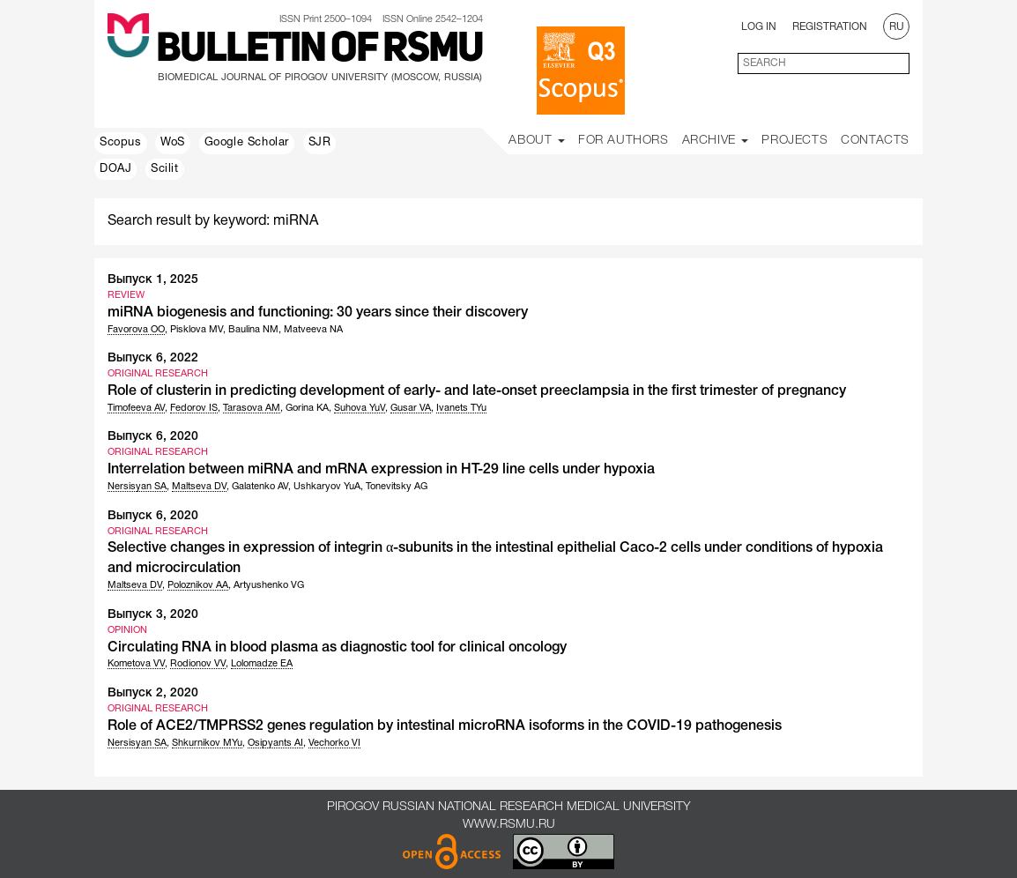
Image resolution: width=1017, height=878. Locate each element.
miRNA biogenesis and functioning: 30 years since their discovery (318, 313)
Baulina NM (253, 329)
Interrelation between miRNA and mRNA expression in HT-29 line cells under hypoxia (381, 470)
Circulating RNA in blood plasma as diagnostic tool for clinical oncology (337, 648)
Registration (829, 27)
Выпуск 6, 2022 (153, 358)
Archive (715, 140)
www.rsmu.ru (509, 824)
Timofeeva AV (136, 408)
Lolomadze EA (262, 663)
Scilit (165, 169)
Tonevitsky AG (396, 486)
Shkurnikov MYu (207, 743)
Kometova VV (136, 663)
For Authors (623, 140)
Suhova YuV (359, 408)
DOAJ (115, 169)
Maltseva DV (199, 486)
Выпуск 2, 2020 (153, 693)
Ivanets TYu (461, 408)
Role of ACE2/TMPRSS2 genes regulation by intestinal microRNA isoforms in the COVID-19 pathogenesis (445, 726)
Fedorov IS (194, 408)
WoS (172, 143)
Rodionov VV (198, 663)
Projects (794, 140)
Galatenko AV (260, 486)
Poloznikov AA (197, 585)
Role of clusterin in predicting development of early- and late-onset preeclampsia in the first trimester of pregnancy (477, 391)
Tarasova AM (251, 408)
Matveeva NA (313, 329)
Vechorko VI (334, 743)
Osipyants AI (275, 743)
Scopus (121, 143)
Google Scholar (246, 143)
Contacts (875, 140)
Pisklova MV (196, 329)
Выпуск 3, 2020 (153, 615)
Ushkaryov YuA (326, 486)
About (536, 140)
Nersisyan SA (137, 486)
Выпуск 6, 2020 (153, 437)
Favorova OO (136, 329)
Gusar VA (410, 408)
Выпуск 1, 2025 (153, 280)
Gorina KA (307, 408)
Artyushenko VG (269, 585)
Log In (758, 27)
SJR (319, 143)
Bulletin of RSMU (319, 50)
